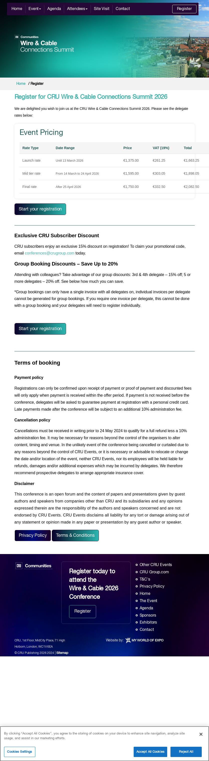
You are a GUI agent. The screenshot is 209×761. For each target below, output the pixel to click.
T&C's (145, 580)
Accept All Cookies (150, 753)
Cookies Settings (19, 753)
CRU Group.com (154, 572)
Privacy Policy (33, 535)
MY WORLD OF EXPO (147, 640)
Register (184, 9)
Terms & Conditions (75, 535)
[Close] (200, 735)
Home (17, 9)
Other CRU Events (156, 565)
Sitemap (62, 653)
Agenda (54, 9)
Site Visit (101, 9)
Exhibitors (148, 623)
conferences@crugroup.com (49, 253)
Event (35, 9)
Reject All (186, 753)
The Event (148, 601)
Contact (123, 9)
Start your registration (40, 209)
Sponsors (148, 616)
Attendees (77, 9)
